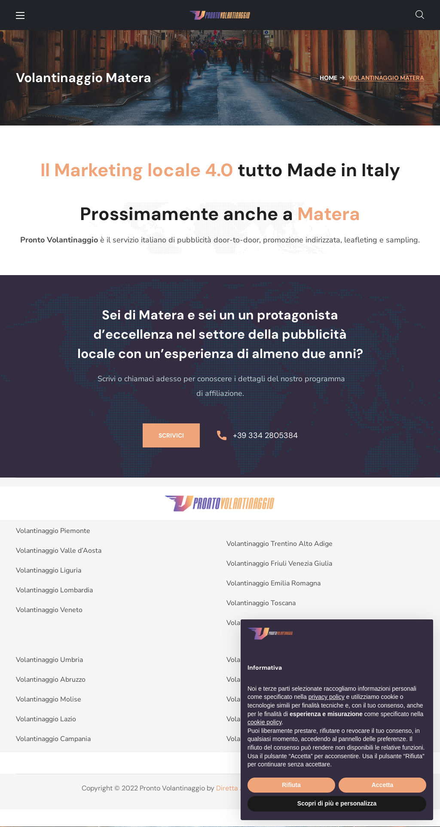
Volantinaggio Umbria (49, 660)
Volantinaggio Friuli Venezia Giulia (279, 563)
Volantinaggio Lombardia (54, 590)
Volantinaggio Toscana (261, 603)
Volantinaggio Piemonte (53, 531)
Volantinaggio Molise (48, 699)
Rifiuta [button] (291, 784)
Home (328, 78)
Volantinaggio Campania (53, 739)
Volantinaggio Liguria (48, 570)
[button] (420, 15)
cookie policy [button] (264, 722)
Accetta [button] (383, 784)
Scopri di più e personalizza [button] (336, 803)
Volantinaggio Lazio (46, 719)
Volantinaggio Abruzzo (51, 679)
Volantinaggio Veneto (49, 610)
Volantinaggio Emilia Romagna (273, 583)
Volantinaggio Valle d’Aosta (58, 550)
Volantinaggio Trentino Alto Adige (279, 543)
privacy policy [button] (327, 696)
